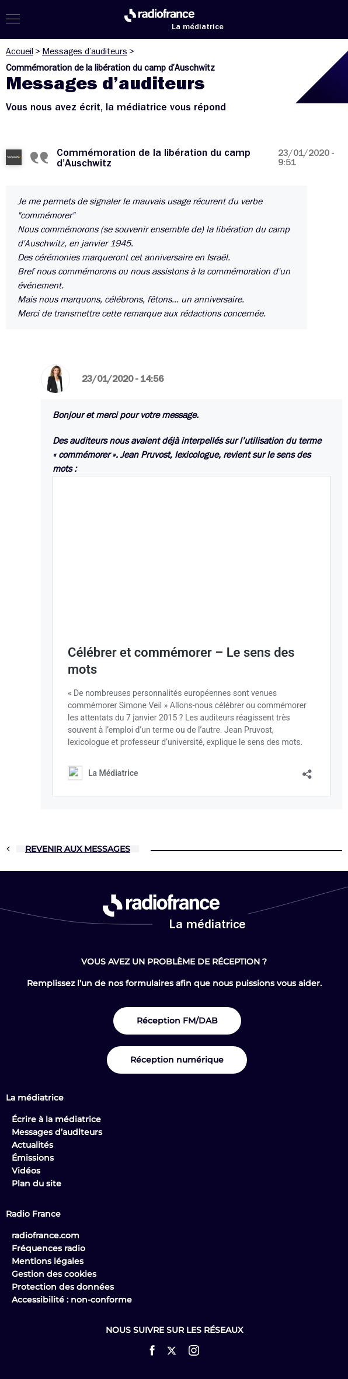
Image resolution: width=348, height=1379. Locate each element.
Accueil (19, 51)
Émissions (33, 1157)
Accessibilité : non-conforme (72, 1299)
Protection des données (63, 1287)
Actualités (32, 1145)
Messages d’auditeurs (84, 51)
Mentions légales (47, 1261)
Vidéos (26, 1170)
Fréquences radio (48, 1248)
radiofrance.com (45, 1235)
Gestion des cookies (54, 1274)
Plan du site (36, 1183)
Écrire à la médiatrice (56, 1119)
